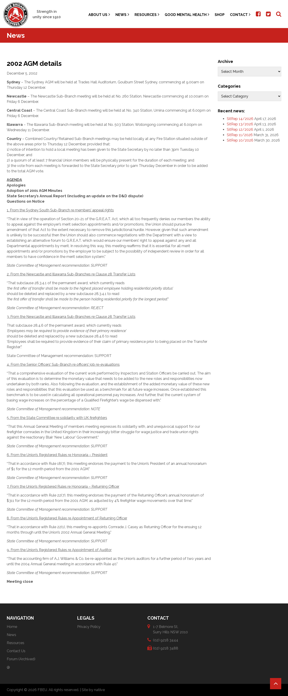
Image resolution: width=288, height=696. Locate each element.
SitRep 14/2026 (240, 119)
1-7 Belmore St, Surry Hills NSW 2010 (170, 629)
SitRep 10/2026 (240, 140)
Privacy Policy (88, 627)
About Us (99, 14)
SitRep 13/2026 (240, 124)
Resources (147, 14)
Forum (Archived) (21, 659)
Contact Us (16, 651)
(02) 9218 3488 (165, 648)
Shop (220, 15)
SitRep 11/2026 (240, 135)
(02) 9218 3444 (165, 640)
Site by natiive (93, 690)
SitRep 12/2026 (240, 129)
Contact (240, 14)
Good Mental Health (187, 14)
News (122, 14)
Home (12, 627)
